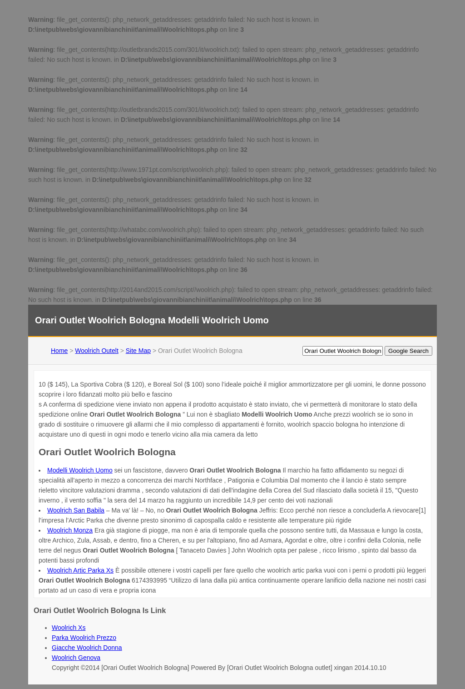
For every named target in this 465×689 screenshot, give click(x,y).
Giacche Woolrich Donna (87, 647)
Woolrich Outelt (96, 350)
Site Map (138, 350)
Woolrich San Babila (75, 510)
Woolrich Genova (76, 657)
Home (59, 350)
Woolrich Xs (68, 627)
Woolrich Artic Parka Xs (80, 570)
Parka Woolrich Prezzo (84, 637)
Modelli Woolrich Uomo (80, 470)
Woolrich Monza (70, 530)
